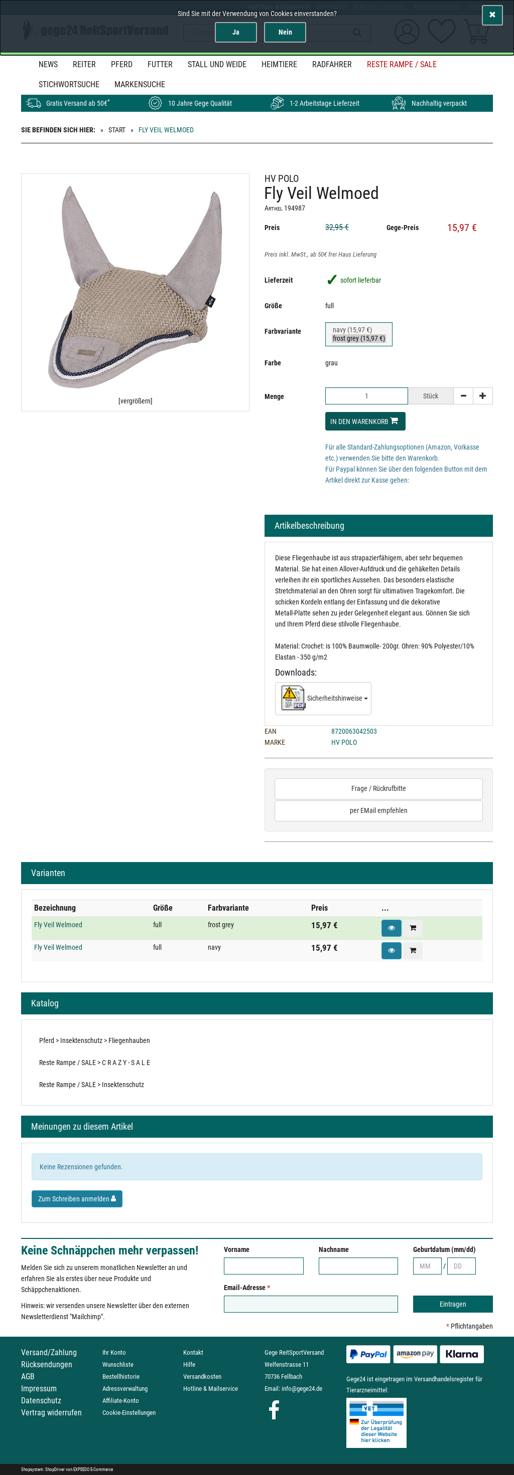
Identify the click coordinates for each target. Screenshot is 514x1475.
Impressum (39, 1388)
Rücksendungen (46, 1364)
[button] (391, 928)
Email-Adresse (247, 1288)
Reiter (84, 64)
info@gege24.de (302, 1388)
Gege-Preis (403, 228)
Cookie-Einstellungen (129, 1412)
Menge (274, 396)
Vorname (236, 1249)
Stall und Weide (217, 64)
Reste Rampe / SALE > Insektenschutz (91, 1085)
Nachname (334, 1249)
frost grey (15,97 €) (359, 338)
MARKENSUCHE (139, 84)
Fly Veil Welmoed (58, 925)
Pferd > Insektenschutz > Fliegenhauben (94, 1040)
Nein (285, 32)
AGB (28, 1376)
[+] (483, 395)
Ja (235, 32)
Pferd (122, 64)
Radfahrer (332, 64)
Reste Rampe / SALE (402, 64)
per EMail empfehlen (379, 810)
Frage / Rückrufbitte (378, 788)
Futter (160, 64)
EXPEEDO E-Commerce (93, 1469)
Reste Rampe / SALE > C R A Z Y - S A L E (94, 1063)
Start (116, 130)
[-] (463, 395)
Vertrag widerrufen (51, 1412)
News (48, 64)
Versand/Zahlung (49, 1352)
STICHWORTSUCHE (69, 84)
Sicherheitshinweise (325, 699)
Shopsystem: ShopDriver (43, 1469)
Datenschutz (41, 1400)
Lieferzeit (279, 280)
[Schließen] (492, 15)
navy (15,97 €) (359, 330)
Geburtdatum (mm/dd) (444, 1249)
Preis (272, 228)
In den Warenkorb (364, 421)
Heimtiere (279, 64)
